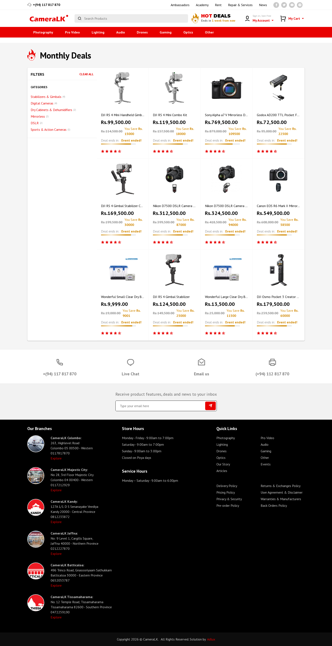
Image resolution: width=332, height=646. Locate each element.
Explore (56, 458)
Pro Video (72, 32)
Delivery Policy (226, 486)
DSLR (37, 122)
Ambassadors (180, 5)
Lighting (98, 32)
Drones (142, 32)
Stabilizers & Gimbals (48, 96)
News (263, 5)
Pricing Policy (225, 492)
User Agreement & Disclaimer (282, 492)
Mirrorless (40, 116)
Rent (218, 5)
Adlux (211, 639)
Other (209, 32)
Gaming (166, 32)
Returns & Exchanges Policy (280, 486)
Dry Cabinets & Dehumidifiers (53, 109)
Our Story (223, 464)
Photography (43, 32)
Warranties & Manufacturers (281, 499)
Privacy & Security (229, 499)
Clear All (86, 74)
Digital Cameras (44, 103)
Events (266, 464)
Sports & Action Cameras (50, 129)
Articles (221, 471)
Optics (188, 32)
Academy (202, 5)
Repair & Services (240, 5)
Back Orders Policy (274, 505)
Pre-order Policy (227, 505)
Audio (120, 32)
